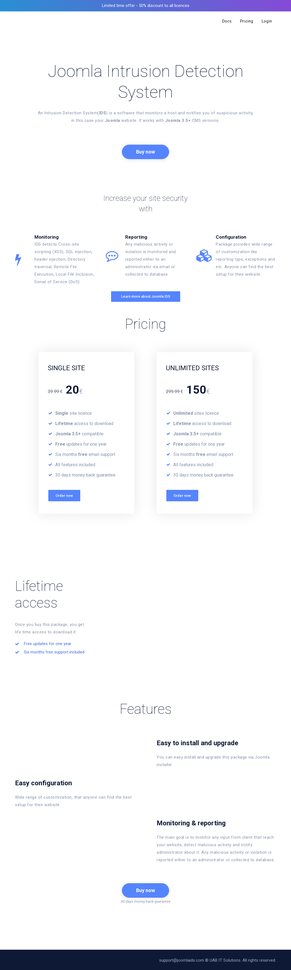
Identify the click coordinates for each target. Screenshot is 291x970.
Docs (227, 21)
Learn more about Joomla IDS (145, 295)
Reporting (136, 236)
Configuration (231, 236)
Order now (64, 494)
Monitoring (46, 236)
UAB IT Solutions (225, 959)
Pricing (246, 21)
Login (267, 21)
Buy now (145, 151)
